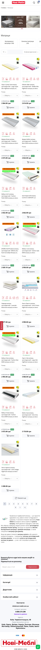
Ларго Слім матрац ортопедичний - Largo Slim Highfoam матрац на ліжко (30, 360)
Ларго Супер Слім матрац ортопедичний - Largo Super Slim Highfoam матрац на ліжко (9, 86)
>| (25, 507)
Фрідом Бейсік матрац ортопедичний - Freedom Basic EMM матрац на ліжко (30, 141)
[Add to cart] (10, 108)
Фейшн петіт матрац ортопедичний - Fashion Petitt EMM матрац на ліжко (9, 196)
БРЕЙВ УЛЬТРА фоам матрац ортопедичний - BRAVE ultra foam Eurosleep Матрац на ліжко (10, 251)
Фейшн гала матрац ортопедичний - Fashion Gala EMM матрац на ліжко (30, 251)
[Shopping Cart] (38, 3)
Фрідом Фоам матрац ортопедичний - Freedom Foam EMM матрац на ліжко (9, 141)
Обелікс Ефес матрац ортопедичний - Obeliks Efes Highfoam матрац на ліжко (30, 86)
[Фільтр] (1, 325)
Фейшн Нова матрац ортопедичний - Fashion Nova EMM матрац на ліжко (9, 415)
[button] (19, 28)
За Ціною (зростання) (31, 52)
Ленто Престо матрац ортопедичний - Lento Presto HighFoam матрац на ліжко (30, 305)
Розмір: (3, 92)
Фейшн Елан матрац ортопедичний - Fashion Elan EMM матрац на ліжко (9, 360)
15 (4, 52)
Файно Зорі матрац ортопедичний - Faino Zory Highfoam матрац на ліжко (30, 415)
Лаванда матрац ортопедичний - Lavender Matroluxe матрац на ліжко (9, 305)
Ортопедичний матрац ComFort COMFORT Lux (29, 197)
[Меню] (3, 3)
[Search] (34, 3)
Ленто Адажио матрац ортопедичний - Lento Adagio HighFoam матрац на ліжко (10, 469)
